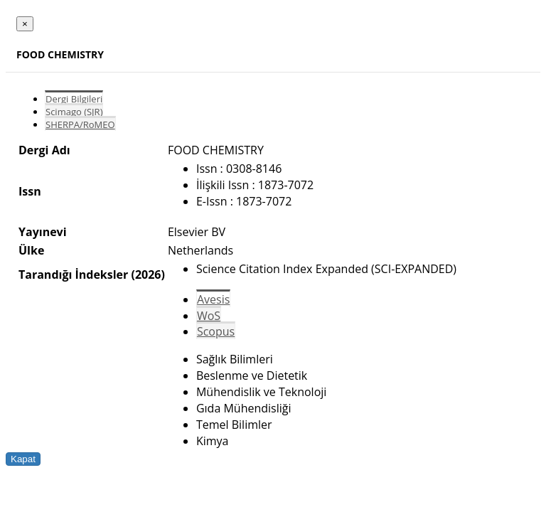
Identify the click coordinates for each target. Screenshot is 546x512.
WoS (208, 316)
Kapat (23, 459)
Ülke (31, 250)
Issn (29, 191)
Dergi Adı (44, 150)
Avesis (213, 299)
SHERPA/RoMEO (80, 124)
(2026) (147, 274)
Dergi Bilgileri (74, 98)
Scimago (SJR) (74, 111)
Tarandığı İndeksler (73, 274)
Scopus (216, 331)
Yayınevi (42, 232)
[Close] (24, 23)
